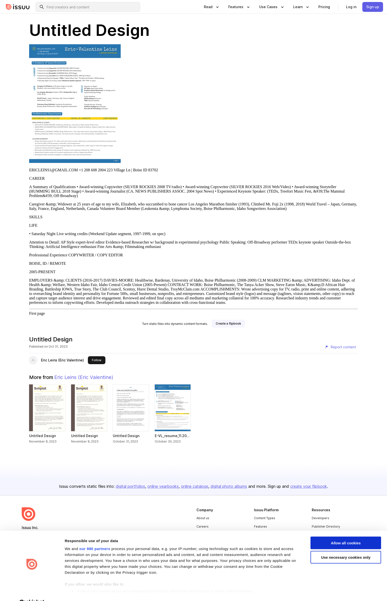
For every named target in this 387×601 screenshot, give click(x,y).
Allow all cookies (346, 531)
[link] (324, 7)
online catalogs (194, 486)
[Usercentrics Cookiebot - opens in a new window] (32, 591)
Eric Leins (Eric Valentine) (62, 360)
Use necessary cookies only (345, 545)
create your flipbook (308, 486)
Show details (76, 591)
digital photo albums (229, 486)
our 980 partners (94, 536)
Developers (320, 518)
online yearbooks (163, 486)
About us (202, 518)
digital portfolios (130, 486)
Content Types (264, 518)
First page (37, 313)
